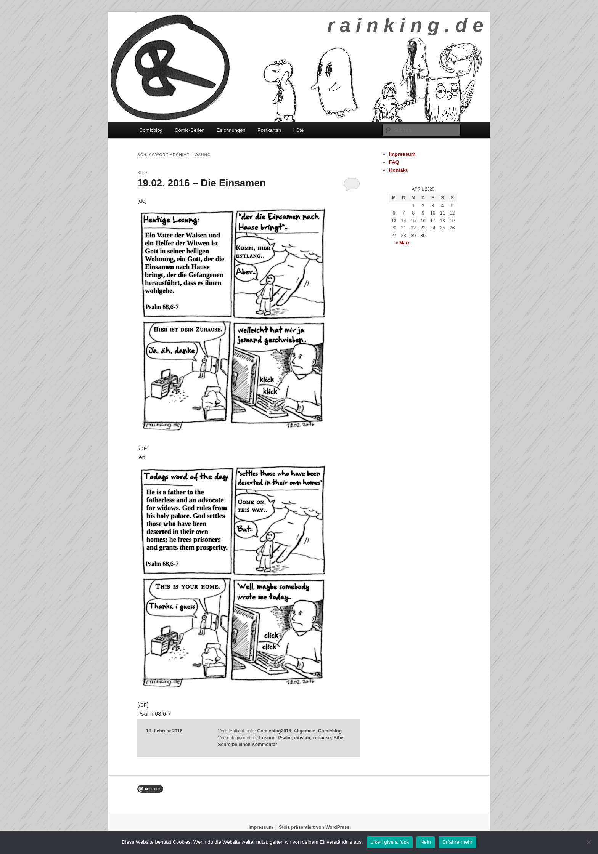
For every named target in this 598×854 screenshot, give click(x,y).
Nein (425, 842)
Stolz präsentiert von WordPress (314, 827)
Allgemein (304, 731)
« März (402, 242)
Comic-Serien (190, 130)
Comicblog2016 (274, 731)
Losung (267, 737)
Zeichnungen (231, 130)
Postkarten (269, 130)
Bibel (338, 737)
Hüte (298, 130)
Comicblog (150, 130)
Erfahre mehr (457, 842)
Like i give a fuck (390, 842)
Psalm (284, 737)
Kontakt (398, 170)
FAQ (394, 162)
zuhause (322, 737)
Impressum (402, 154)
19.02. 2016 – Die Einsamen (201, 183)
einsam (302, 737)
